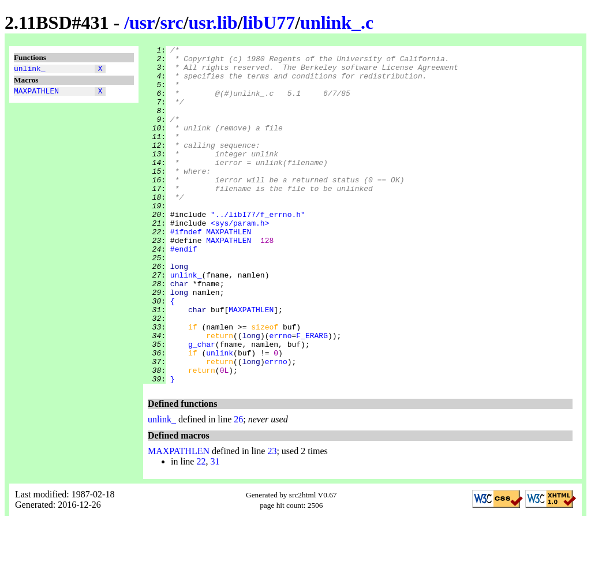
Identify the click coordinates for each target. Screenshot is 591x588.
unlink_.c (336, 22)
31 (214, 529)
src (171, 22)
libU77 (269, 22)
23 (271, 518)
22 (200, 529)
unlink (219, 415)
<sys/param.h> (240, 259)
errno (280, 394)
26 (238, 487)
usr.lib (213, 22)
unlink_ (30, 70)
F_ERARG (312, 394)
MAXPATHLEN (36, 94)
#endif (183, 290)
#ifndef (186, 269)
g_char (201, 404)
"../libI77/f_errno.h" (258, 249)
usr (142, 22)
